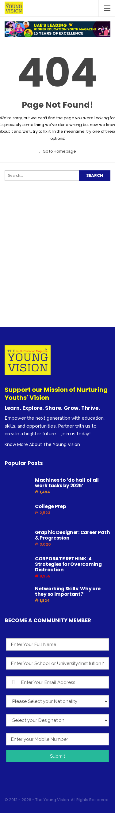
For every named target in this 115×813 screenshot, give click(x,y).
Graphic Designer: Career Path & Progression (72, 535)
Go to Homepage (57, 151)
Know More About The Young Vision (42, 444)
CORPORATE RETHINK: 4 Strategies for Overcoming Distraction (68, 564)
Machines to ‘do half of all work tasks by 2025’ (67, 483)
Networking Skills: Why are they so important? (68, 591)
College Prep (50, 506)
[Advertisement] (57, 265)
